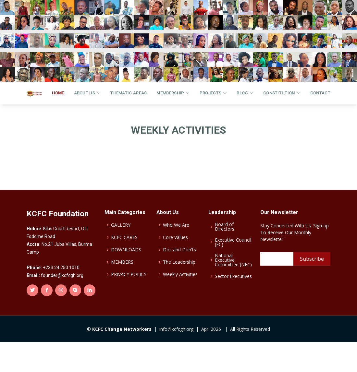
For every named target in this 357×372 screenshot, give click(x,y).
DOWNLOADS (126, 249)
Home (58, 92)
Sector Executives (233, 276)
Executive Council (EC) (233, 242)
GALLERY (120, 225)
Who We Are (176, 225)
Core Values (175, 237)
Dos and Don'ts (179, 249)
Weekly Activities (180, 274)
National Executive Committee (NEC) (233, 260)
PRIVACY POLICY (128, 274)
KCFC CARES (124, 237)
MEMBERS (122, 262)
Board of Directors (224, 226)
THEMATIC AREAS (128, 92)
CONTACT (320, 92)
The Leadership (179, 262)
